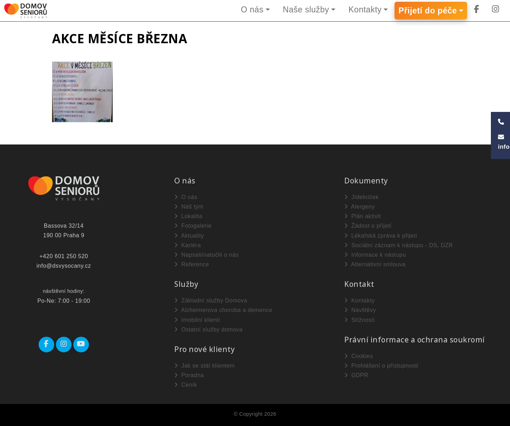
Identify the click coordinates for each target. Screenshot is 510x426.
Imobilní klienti (197, 320)
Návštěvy (360, 310)
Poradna (189, 375)
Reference (191, 264)
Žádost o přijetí (368, 226)
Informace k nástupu (375, 255)
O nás (251, 9)
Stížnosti (359, 320)
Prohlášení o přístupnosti (381, 366)
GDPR (356, 375)
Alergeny (359, 207)
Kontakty (365, 9)
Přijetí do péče (427, 10)
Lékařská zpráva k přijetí (380, 236)
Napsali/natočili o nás (206, 255)
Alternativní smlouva (375, 264)
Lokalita (188, 216)
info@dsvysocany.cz (63, 266)
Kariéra (187, 245)
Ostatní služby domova (208, 329)
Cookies (358, 356)
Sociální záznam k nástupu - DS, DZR (398, 245)
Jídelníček (361, 197)
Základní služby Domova (210, 300)
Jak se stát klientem (204, 366)
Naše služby (306, 9)
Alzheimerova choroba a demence (223, 310)
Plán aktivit (362, 216)
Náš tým (188, 207)
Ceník (185, 385)
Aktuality (189, 236)
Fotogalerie (193, 226)
